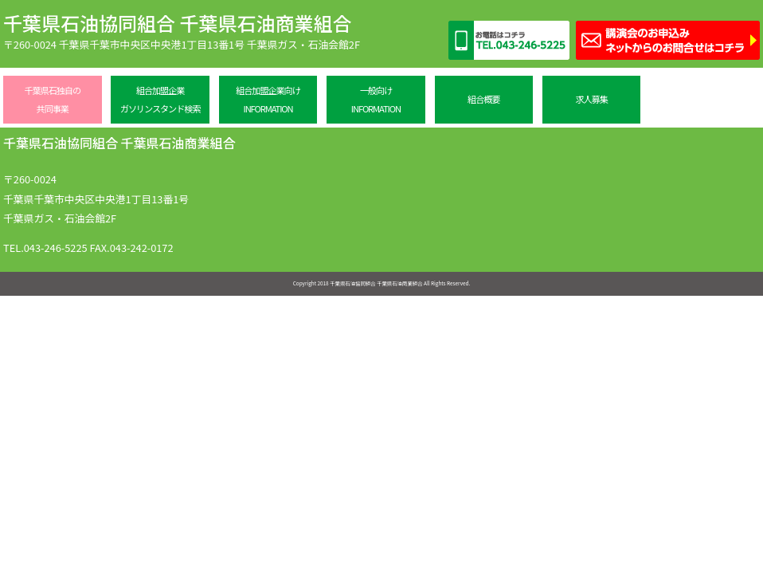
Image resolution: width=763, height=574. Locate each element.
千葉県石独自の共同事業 (52, 99)
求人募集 (591, 98)
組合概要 (483, 98)
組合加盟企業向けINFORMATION (268, 99)
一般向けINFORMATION (376, 99)
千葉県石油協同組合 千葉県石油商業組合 (177, 23)
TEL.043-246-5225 (45, 247)
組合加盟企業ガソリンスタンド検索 (160, 99)
